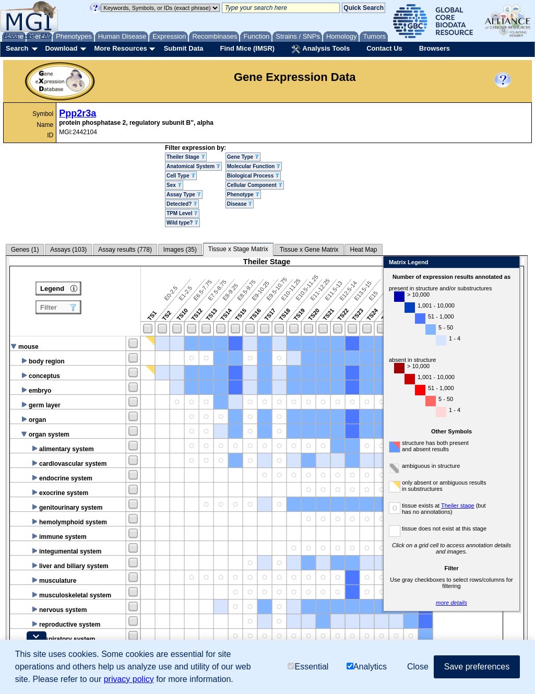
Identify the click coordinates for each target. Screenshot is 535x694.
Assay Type (184, 194)
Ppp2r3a (77, 113)
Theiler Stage (186, 157)
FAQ (46, 35)
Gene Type (243, 157)
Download (61, 48)
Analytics (367, 666)
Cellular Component (254, 185)
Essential (308, 666)
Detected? (182, 204)
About (11, 35)
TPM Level (182, 213)
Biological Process (253, 176)
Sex (174, 185)
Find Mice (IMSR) (247, 48)
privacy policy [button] (129, 679)
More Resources (120, 48)
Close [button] (418, 666)
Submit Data (184, 48)
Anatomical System (193, 166)
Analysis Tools (320, 49)
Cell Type (181, 176)
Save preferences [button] (476, 666)
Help (29, 35)
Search (17, 48)
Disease (240, 204)
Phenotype (243, 194)
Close (519, 263)
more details (461, 602)
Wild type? (182, 223)
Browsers (434, 48)
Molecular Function (253, 166)
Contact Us (384, 48)
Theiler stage (467, 505)
